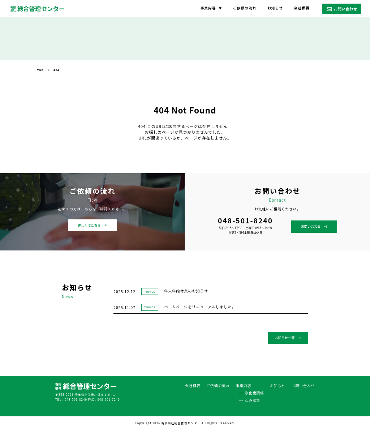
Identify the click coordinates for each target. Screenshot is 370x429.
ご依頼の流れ (244, 7)
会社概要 (302, 7)
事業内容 (208, 7)
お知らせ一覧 (288, 337)
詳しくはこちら (92, 225)
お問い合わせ (342, 9)
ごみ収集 (253, 398)
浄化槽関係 (254, 391)
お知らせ (275, 7)
